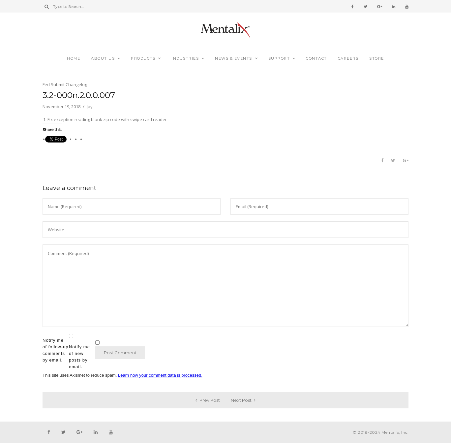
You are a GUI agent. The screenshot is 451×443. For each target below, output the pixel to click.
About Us (103, 58)
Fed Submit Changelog (65, 84)
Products (143, 58)
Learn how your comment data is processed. (160, 375)
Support (279, 58)
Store (376, 58)
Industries (185, 58)
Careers (348, 58)
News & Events (233, 58)
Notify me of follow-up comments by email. (55, 350)
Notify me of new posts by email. (79, 356)
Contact (316, 58)
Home (73, 58)
